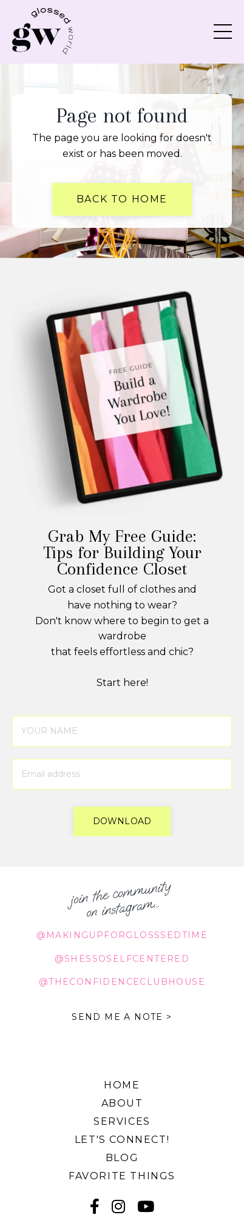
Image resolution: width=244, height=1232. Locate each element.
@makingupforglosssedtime (122, 935)
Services (122, 1121)
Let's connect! (122, 1139)
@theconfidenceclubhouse (122, 981)
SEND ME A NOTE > (122, 1016)
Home (122, 1085)
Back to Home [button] (122, 199)
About (122, 1103)
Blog (122, 1158)
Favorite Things (122, 1176)
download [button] (122, 821)
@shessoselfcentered (122, 958)
